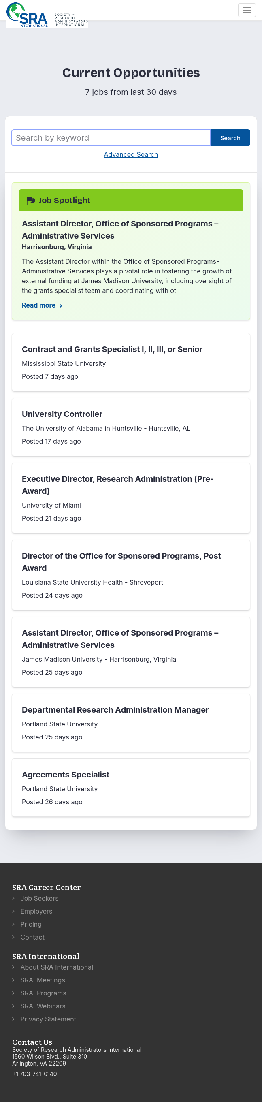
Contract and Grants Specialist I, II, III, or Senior (112, 349)
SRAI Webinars (39, 1006)
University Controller (62, 414)
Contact (28, 937)
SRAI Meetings (38, 980)
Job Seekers (35, 898)
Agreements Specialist (65, 775)
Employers (32, 911)
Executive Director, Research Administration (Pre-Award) (118, 485)
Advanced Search (131, 154)
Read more (43, 305)
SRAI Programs (39, 993)
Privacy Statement (44, 1019)
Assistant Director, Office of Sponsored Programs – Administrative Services (120, 639)
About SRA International (52, 967)
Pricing (27, 924)
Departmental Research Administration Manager (115, 710)
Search (230, 138)
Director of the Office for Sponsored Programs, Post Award (121, 562)
